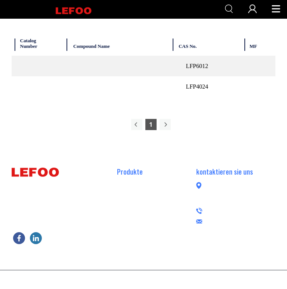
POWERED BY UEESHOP (185, 279)
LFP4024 (197, 86)
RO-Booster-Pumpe (140, 182)
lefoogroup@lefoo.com (249, 220)
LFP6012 (197, 66)
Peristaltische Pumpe (142, 261)
